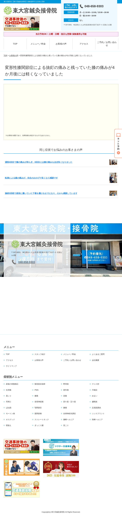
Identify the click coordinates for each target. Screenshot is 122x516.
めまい (94, 396)
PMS (36, 390)
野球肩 (66, 384)
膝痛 (65, 408)
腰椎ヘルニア (68, 419)
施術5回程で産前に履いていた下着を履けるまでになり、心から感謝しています (41, 193)
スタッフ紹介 (40, 354)
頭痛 (65, 396)
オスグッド (10, 419)
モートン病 (10, 413)
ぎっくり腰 (39, 425)
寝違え (8, 425)
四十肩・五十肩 (69, 402)
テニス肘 (95, 384)
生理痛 (8, 390)
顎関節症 (38, 408)
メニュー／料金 (38, 44)
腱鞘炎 (94, 402)
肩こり (8, 396)
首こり (66, 425)
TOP (15, 44)
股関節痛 (38, 413)
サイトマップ (11, 366)
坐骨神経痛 (39, 402)
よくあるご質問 (98, 354)
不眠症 (94, 390)
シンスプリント (98, 413)
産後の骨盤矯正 (12, 384)
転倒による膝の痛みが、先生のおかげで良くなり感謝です (31, 178)
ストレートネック (42, 419)
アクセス (84, 44)
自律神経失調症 (69, 413)
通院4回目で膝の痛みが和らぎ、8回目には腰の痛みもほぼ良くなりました (38, 162)
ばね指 (8, 408)
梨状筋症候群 (40, 384)
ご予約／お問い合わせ (107, 44)
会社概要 (95, 360)
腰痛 (36, 396)
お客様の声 (61, 44)
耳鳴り (8, 402)
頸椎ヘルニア (97, 419)
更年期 (66, 390)
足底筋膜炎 (96, 408)
